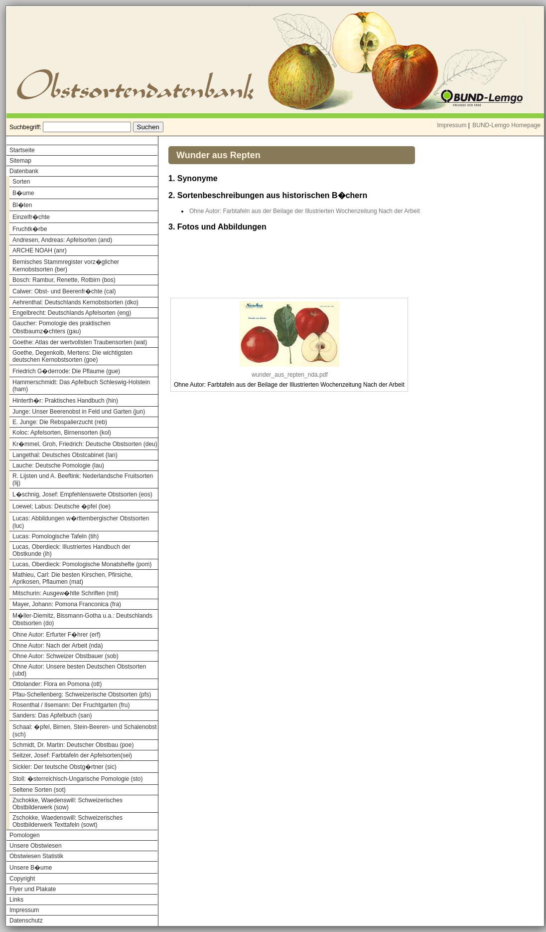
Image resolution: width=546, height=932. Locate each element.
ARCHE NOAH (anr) (39, 250)
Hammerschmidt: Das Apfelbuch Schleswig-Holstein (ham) (81, 386)
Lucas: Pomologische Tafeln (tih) (55, 536)
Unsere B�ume (30, 867)
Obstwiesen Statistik (36, 856)
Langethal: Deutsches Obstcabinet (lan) (65, 455)
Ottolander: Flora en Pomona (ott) (57, 684)
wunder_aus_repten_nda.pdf (290, 374)
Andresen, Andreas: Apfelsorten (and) (62, 239)
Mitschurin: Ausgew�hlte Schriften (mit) (65, 593)
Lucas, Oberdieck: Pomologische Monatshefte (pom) (81, 564)
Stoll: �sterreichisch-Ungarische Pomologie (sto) (77, 778)
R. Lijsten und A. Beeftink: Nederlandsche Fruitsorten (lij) (82, 479)
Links (16, 899)
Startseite (22, 150)
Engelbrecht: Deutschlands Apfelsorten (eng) (71, 312)
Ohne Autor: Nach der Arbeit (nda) (57, 645)
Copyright (22, 878)
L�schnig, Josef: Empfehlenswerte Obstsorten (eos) (82, 494)
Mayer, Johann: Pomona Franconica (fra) (66, 604)
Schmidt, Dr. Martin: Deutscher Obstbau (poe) (73, 744)
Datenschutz (26, 920)
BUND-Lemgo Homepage (506, 125)
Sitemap (20, 160)
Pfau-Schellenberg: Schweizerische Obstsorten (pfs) (81, 694)
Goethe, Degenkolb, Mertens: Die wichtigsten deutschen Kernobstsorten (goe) (72, 356)
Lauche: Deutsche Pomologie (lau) (58, 465)
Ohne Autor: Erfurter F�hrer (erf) (56, 634)
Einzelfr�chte (31, 217)
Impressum (451, 125)
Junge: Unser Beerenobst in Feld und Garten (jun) (78, 411)
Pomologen (24, 835)
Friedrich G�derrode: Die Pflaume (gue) (66, 371)
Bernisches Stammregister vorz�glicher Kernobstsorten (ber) (65, 265)
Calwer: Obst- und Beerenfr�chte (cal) (64, 291)
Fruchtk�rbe (29, 229)
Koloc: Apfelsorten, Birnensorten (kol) (61, 432)
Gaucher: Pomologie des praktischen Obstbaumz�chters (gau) (61, 327)
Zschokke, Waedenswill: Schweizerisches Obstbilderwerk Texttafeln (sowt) (67, 821)
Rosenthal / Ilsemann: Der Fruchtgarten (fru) (71, 704)
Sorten (21, 181)
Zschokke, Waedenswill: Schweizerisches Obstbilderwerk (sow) (67, 804)
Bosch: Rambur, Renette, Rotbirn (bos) (64, 279)
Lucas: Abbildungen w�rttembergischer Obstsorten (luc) (80, 522)
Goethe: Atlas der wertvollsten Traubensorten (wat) (79, 342)
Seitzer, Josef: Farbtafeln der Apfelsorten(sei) (72, 755)
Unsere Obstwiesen (35, 845)
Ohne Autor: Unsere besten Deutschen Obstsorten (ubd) (79, 670)
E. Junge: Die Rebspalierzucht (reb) (59, 422)
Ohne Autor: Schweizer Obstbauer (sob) (65, 656)
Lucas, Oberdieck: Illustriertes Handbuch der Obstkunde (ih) (71, 550)
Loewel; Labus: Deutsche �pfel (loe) (61, 506)
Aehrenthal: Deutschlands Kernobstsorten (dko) (75, 302)
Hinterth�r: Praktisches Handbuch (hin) (65, 400)
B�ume (23, 193)
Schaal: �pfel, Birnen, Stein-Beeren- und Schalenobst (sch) (84, 730)
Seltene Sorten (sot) (39, 789)
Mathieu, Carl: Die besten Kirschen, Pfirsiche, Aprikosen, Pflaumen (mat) (72, 578)
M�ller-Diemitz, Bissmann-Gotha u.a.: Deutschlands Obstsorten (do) (82, 619)
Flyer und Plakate (32, 889)
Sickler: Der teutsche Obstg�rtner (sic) (64, 766)
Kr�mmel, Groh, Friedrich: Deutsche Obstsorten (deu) (84, 444)
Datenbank (23, 171)
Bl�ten (22, 205)
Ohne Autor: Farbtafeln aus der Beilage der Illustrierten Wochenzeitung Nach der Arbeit (304, 211)
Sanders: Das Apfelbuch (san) (52, 715)
